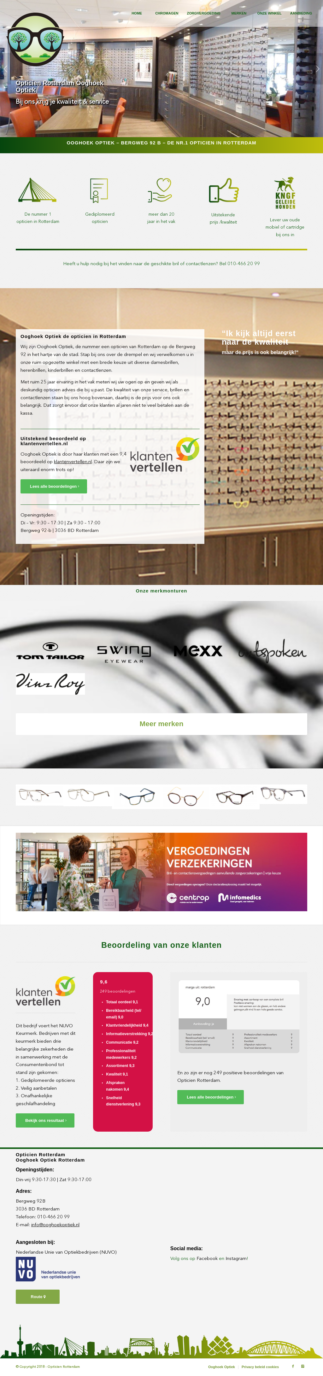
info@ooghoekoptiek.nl (55, 1225)
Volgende (317, 69)
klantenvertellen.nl (73, 462)
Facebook (207, 1258)
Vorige (5, 69)
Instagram (236, 1258)
